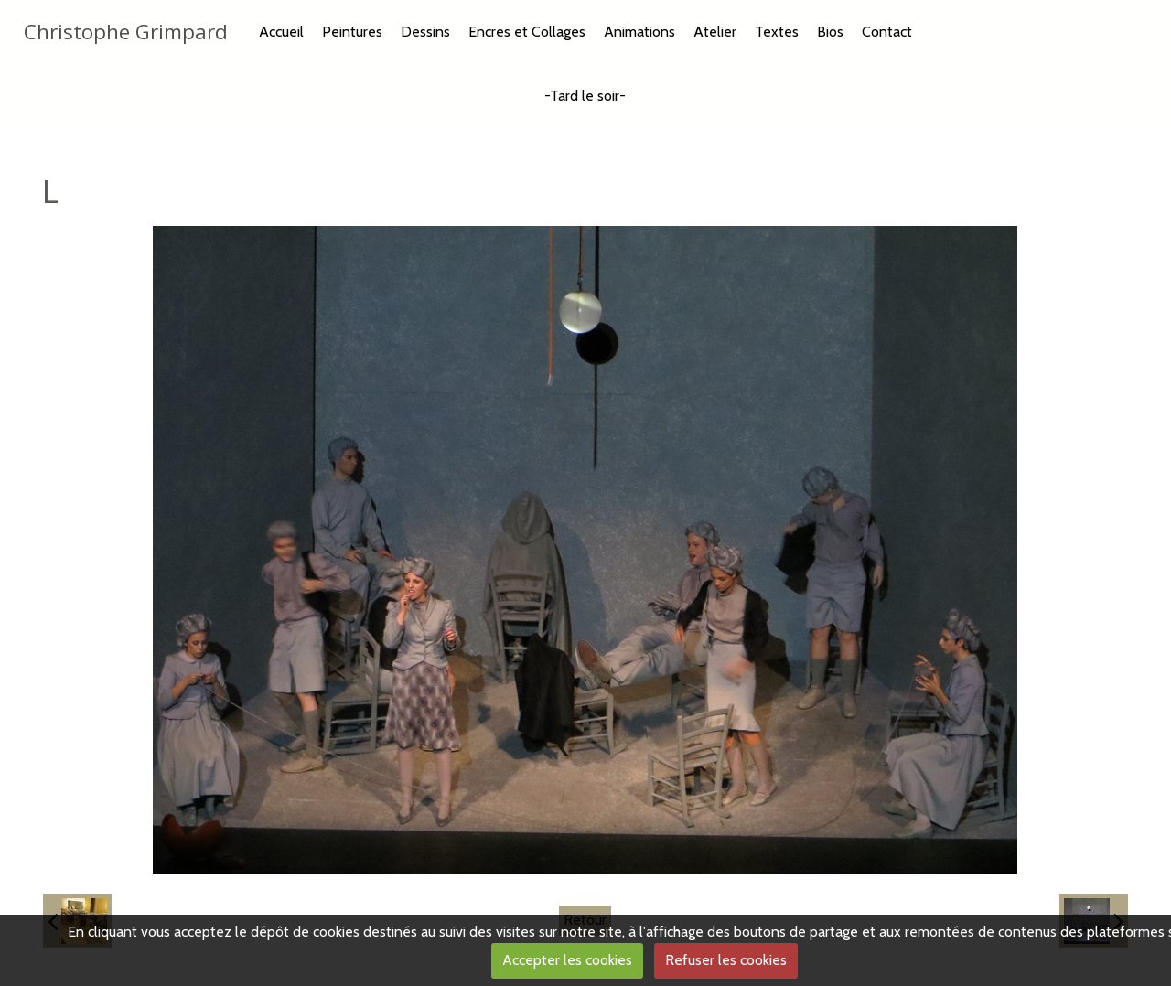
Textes (777, 31)
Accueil (281, 31)
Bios (830, 31)
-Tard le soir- (585, 95)
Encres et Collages (527, 31)
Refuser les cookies (726, 960)
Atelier (714, 31)
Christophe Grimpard (126, 31)
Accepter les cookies (567, 960)
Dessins (425, 31)
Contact (887, 31)
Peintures (352, 31)
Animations (639, 31)
